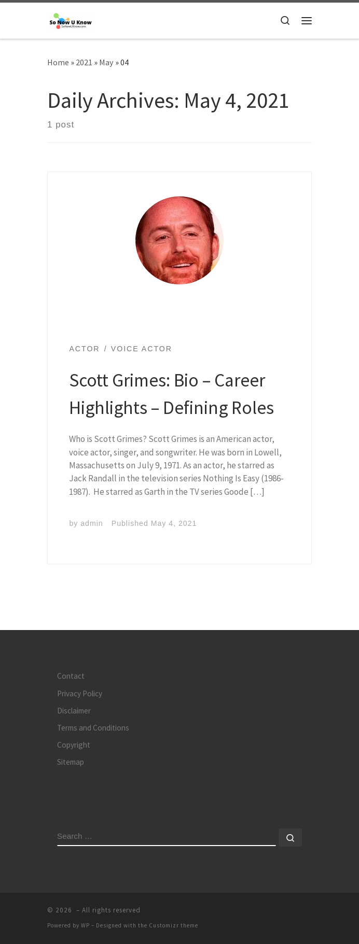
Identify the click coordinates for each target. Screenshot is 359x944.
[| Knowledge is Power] (70, 19)
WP (85, 925)
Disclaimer (74, 711)
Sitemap (70, 762)
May (106, 62)
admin (91, 523)
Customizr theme (173, 925)
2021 (84, 62)
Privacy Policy (79, 693)
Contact (71, 676)
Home (58, 62)
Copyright (73, 745)
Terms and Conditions (93, 728)
